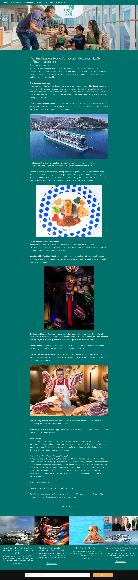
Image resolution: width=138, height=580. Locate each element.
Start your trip (103, 575)
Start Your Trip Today (69, 507)
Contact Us (60, 2)
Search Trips (41, 2)
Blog (51, 2)
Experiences (16, 2)
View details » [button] (17, 563)
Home (5, 2)
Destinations (29, 2)
